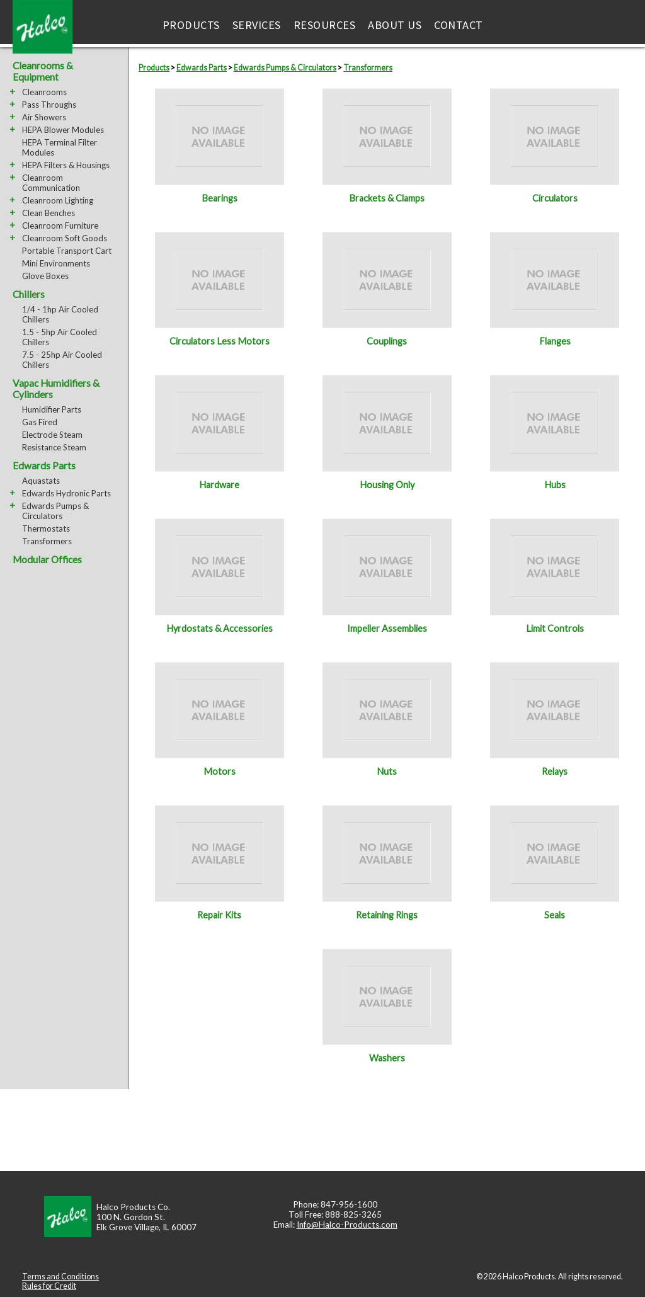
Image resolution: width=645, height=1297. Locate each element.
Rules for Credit (49, 1286)
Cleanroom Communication (51, 183)
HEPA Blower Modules (63, 130)
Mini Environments (56, 263)
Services (256, 25)
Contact (458, 25)
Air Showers (44, 117)
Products (191, 25)
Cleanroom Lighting (57, 200)
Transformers (47, 541)
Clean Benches (48, 213)
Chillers (29, 294)
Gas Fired (39, 422)
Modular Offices (47, 559)
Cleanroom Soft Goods (64, 238)
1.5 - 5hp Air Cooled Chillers (59, 337)
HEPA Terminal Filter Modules (59, 147)
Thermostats (46, 528)
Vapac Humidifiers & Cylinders (56, 388)
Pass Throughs (49, 105)
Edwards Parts (44, 465)
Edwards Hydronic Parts (66, 493)
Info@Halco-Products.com (347, 1225)
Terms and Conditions (60, 1276)
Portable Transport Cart (66, 251)
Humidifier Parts (51, 409)
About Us (394, 25)
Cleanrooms (44, 92)
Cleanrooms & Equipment (43, 71)
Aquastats (41, 481)
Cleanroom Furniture (60, 225)
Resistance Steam (54, 447)
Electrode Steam (52, 435)
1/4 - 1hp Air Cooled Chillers (60, 314)
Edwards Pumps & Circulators (55, 511)
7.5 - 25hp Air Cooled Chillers (62, 360)
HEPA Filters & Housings (66, 165)
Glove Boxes (45, 276)
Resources (325, 25)
